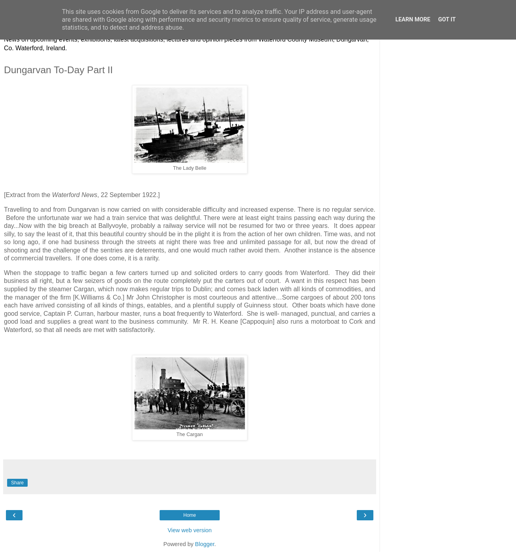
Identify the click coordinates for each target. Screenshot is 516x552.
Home (189, 515)
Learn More (412, 19)
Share (17, 483)
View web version (190, 530)
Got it (447, 19)
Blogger (205, 544)
